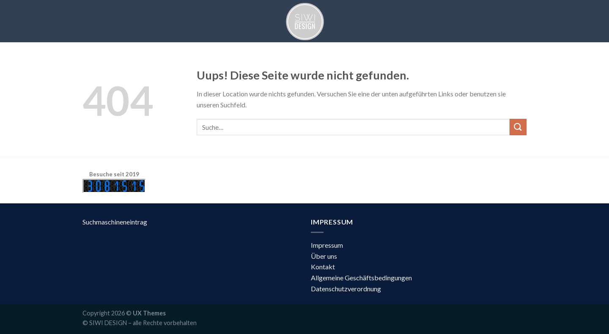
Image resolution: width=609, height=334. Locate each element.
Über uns (324, 256)
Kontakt (323, 267)
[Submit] (518, 127)
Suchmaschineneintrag (114, 222)
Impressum (327, 245)
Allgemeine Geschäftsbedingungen (361, 278)
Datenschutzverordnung (346, 289)
